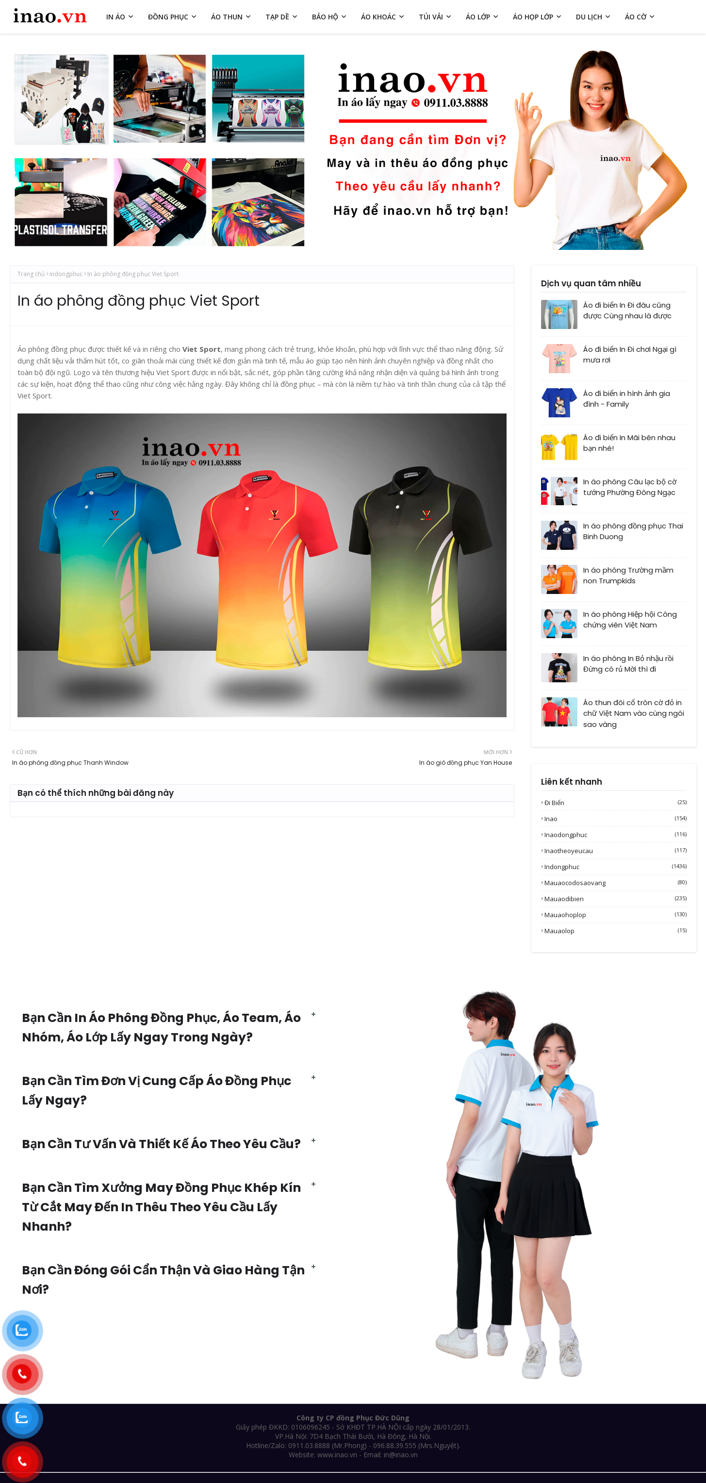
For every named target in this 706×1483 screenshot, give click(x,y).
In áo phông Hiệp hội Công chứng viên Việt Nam (630, 619)
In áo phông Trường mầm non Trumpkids (628, 575)
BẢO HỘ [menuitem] (325, 16)
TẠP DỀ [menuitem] (277, 16)
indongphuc (65, 274)
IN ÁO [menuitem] (115, 16)
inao (615, 818)
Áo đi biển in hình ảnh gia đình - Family (626, 399)
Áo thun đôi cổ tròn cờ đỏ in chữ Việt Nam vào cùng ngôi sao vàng (633, 713)
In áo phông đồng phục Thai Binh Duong (633, 531)
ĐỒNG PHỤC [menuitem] (168, 16)
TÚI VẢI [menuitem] (431, 16)
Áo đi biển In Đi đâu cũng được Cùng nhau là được (627, 310)
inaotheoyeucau (615, 850)
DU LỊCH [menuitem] (589, 16)
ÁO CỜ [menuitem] (635, 16)
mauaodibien (615, 898)
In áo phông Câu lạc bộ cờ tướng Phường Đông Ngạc (629, 487)
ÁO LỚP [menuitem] (478, 16)
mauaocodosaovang (615, 882)
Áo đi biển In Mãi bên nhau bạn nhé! (629, 443)
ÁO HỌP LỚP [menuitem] (533, 16)
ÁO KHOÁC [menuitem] (378, 16)
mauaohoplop (615, 914)
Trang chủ (31, 274)
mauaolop (615, 930)
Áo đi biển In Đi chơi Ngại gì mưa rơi (629, 354)
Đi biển (615, 802)
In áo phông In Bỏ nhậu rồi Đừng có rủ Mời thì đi (628, 664)
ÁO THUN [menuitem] (227, 16)
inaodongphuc (615, 834)
